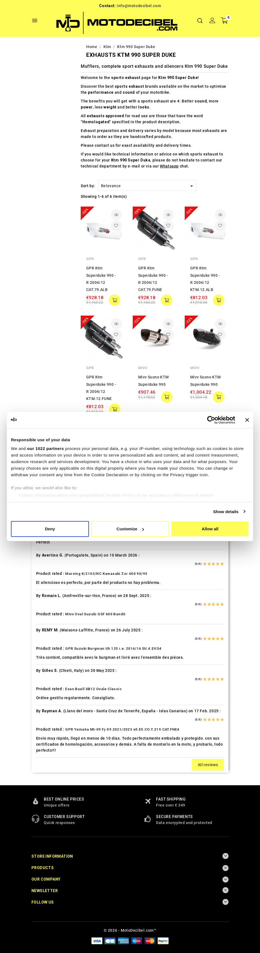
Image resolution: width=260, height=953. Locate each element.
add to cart (114, 300)
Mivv (142, 368)
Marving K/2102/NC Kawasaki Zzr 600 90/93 (106, 574)
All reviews (208, 765)
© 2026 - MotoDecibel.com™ (130, 930)
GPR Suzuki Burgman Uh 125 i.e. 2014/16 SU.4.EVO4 (113, 648)
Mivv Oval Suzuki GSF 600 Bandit (95, 614)
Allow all (210, 528)
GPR (90, 259)
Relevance (148, 186)
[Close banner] (247, 420)
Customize (130, 528)
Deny (50, 528)
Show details (226, 511)
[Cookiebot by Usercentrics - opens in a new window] (211, 420)
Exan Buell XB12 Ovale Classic (93, 689)
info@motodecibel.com (139, 6)
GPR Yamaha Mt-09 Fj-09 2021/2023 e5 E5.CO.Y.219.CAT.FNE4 (122, 729)
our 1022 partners (45, 448)
